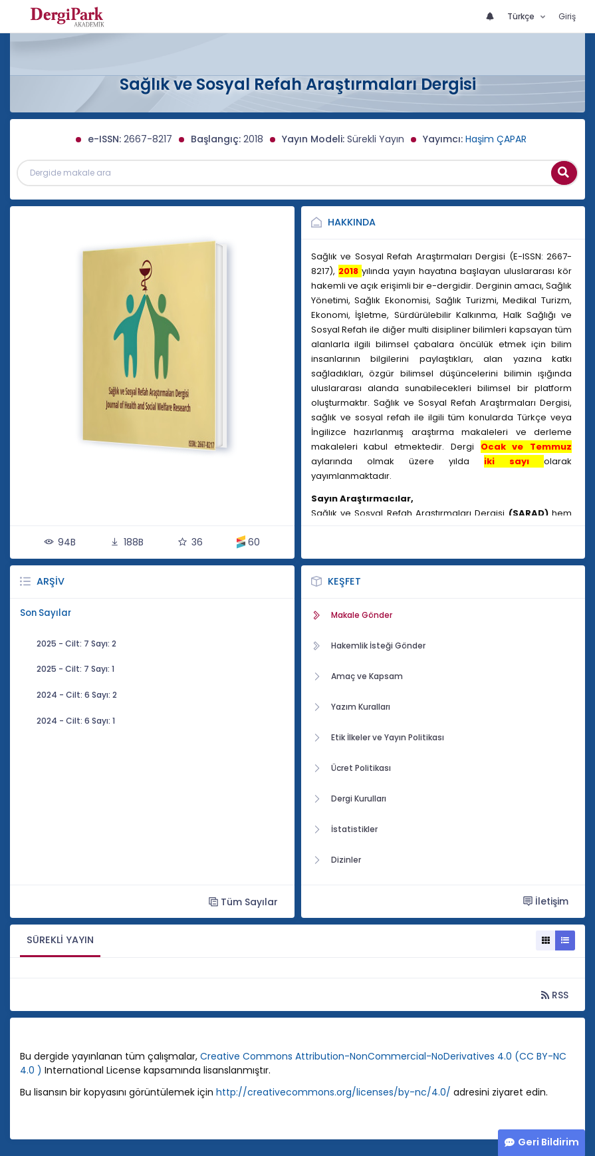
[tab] (60, 941)
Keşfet (344, 581)
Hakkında (352, 222)
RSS (554, 994)
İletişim (545, 901)
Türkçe (521, 16)
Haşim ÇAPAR (496, 139)
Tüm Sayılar (243, 901)
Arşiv (50, 581)
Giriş (567, 16)
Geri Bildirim (548, 1142)
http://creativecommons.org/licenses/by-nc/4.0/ (333, 1092)
